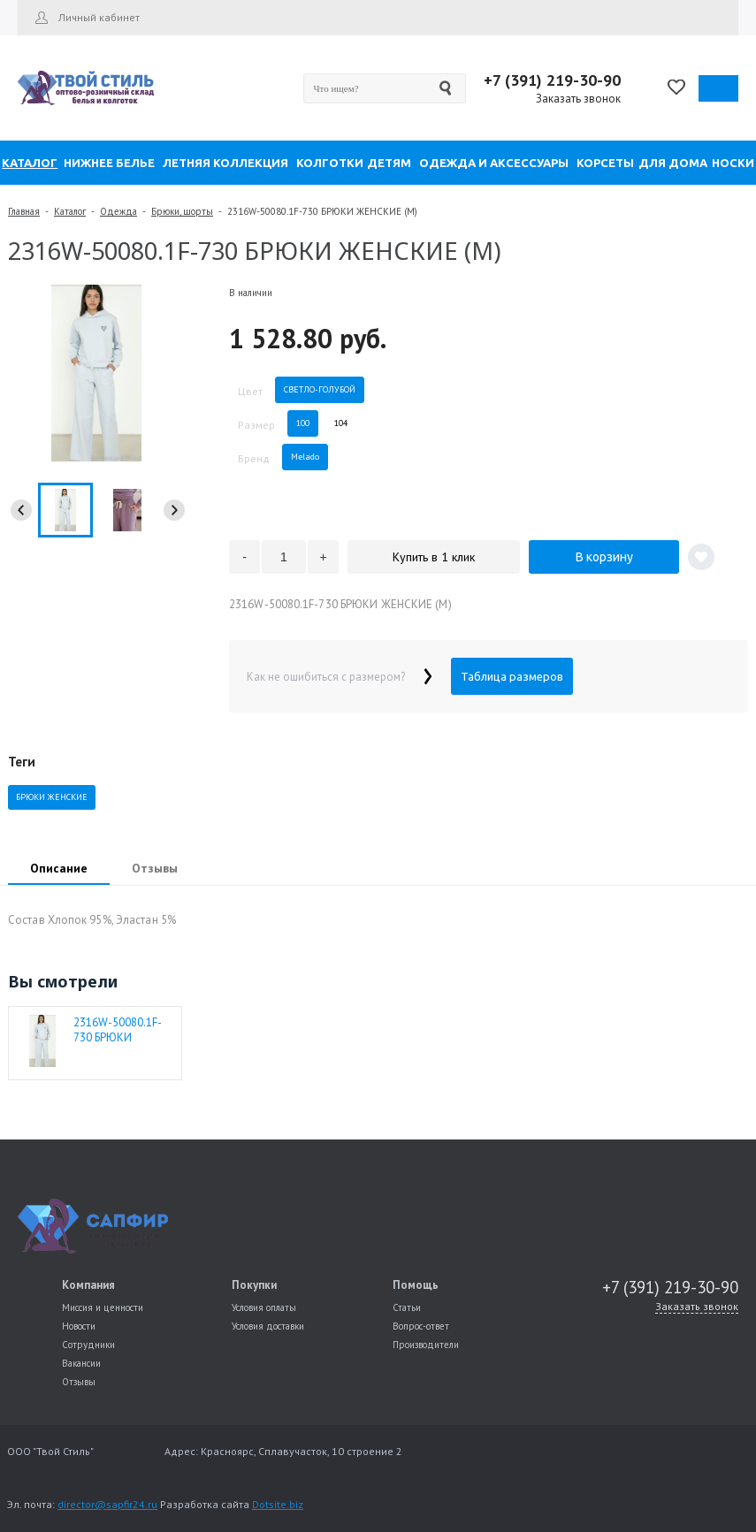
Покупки (254, 1284)
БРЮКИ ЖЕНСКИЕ (52, 797)
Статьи (407, 1307)
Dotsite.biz (277, 1504)
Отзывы (78, 1382)
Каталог (70, 211)
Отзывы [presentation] (155, 868)
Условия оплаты (264, 1307)
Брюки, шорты (182, 211)
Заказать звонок (578, 98)
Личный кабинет (99, 17)
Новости (78, 1326)
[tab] (59, 870)
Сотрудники (88, 1344)
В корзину (604, 557)
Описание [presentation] (59, 868)
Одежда (118, 211)
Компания (88, 1284)
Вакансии (81, 1363)
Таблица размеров (512, 676)
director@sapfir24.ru (107, 1504)
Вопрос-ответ (421, 1326)
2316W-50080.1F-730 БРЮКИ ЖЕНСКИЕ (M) (117, 1030)
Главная (24, 211)
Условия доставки (268, 1326)
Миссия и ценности (102, 1307)
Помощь (416, 1284)
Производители (426, 1344)
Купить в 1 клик (434, 557)
